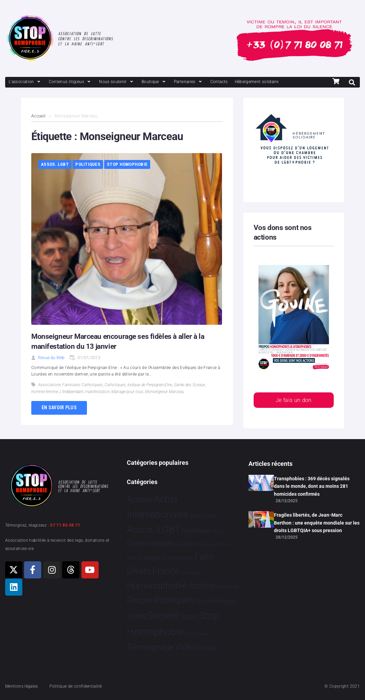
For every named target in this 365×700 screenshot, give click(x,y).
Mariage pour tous (127, 391)
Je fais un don (294, 400)
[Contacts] (219, 82)
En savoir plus (59, 407)
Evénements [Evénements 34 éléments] (177, 557)
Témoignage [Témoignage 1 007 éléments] (150, 647)
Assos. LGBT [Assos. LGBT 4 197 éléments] (153, 529)
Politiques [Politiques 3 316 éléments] (174, 600)
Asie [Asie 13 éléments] (211, 516)
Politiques (87, 164)
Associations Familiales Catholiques (70, 384)
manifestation (97, 391)
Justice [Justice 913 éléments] (201, 585)
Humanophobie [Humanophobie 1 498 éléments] (157, 585)
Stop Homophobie (127, 164)
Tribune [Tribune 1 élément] (201, 634)
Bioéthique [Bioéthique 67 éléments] (196, 531)
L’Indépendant (72, 391)
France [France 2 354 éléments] (166, 570)
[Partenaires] (188, 82)
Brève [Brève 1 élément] (218, 531)
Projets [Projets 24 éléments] (204, 601)
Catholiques (115, 384)
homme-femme (44, 391)
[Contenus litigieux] (70, 82)
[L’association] (25, 82)
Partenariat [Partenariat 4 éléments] (227, 586)
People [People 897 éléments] (140, 600)
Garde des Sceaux (189, 384)
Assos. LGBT (55, 164)
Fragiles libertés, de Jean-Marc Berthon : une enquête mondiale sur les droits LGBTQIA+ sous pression (317, 522)
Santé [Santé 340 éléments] (136, 616)
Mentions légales (21, 686)
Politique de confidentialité (75, 686)
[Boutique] (154, 82)
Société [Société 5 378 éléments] (163, 615)
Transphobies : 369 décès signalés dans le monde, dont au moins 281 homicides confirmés (312, 486)
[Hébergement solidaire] (256, 82)
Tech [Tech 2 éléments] (189, 633)
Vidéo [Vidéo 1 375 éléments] (186, 647)
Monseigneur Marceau (164, 391)
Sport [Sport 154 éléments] (189, 616)
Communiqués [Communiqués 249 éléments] (151, 543)
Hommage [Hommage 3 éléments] (190, 572)
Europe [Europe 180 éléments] (149, 557)
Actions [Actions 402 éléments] (140, 499)
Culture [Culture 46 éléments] (186, 543)
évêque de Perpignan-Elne (150, 384)
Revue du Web (51, 357)
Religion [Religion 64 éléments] (225, 601)
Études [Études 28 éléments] (207, 647)
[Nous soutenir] (117, 82)
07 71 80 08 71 (65, 525)
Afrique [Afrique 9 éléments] (197, 516)
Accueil (38, 116)
